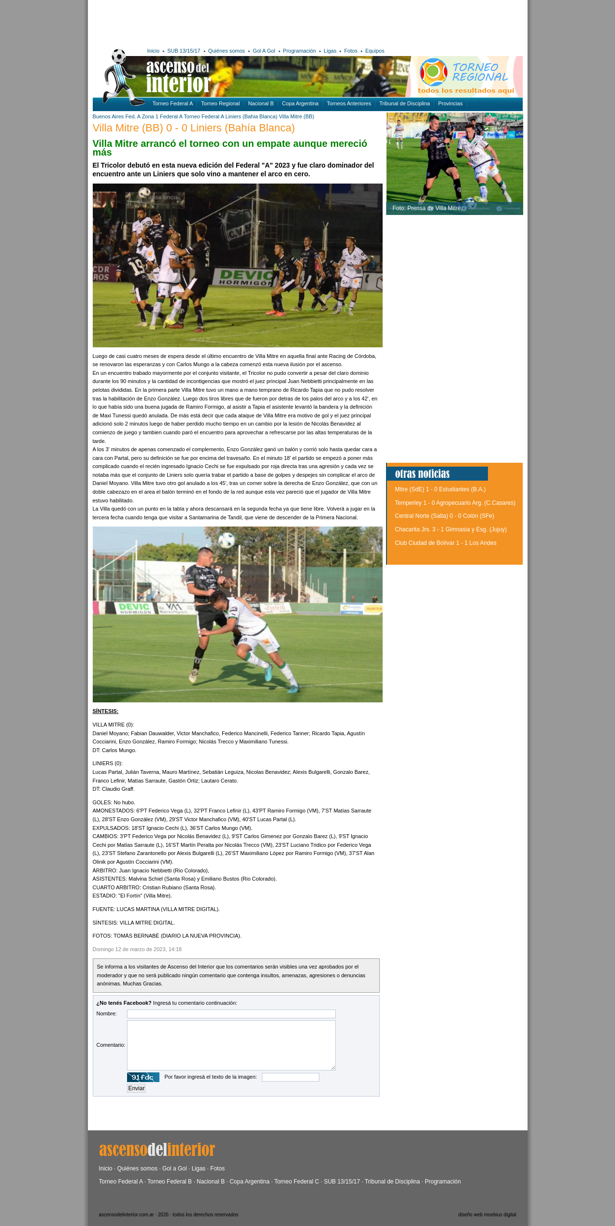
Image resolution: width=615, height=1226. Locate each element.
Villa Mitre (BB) (296, 116)
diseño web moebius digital (487, 1214)
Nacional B (260, 103)
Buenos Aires (108, 116)
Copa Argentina (300, 103)
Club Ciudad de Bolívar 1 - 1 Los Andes (446, 543)
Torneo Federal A (173, 103)
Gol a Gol (174, 1168)
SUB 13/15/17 (183, 51)
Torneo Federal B (169, 1181)
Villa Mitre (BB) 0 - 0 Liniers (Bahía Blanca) (194, 128)
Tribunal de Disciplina (404, 103)
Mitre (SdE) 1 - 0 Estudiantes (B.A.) (440, 489)
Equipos (375, 51)
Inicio (153, 51)
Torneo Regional (220, 103)
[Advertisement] (234, 21)
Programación (299, 51)
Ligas (330, 51)
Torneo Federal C (296, 1181)
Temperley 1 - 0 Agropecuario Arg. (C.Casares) (455, 502)
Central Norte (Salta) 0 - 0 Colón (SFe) (444, 516)
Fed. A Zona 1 (141, 116)
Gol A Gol (264, 51)
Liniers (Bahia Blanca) (252, 116)
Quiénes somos (226, 51)
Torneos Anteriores (349, 103)
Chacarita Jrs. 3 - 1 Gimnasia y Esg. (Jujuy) (451, 529)
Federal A (171, 116)
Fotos (351, 51)
